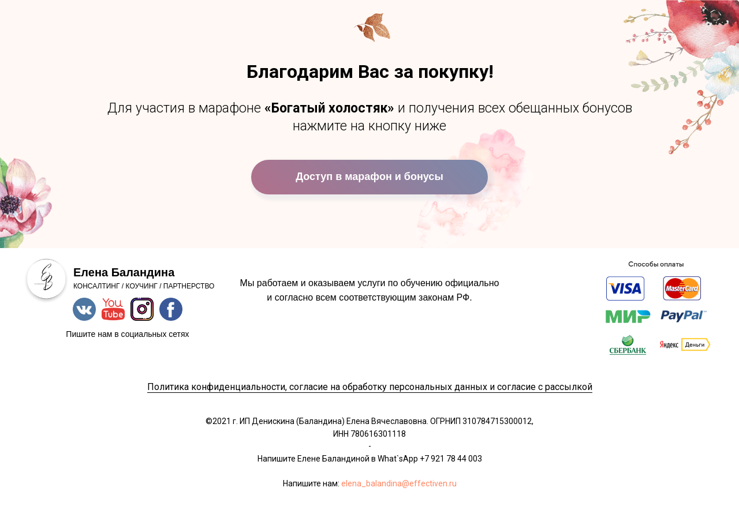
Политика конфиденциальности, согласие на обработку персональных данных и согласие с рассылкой (369, 386)
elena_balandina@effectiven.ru (399, 483)
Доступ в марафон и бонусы (369, 176)
